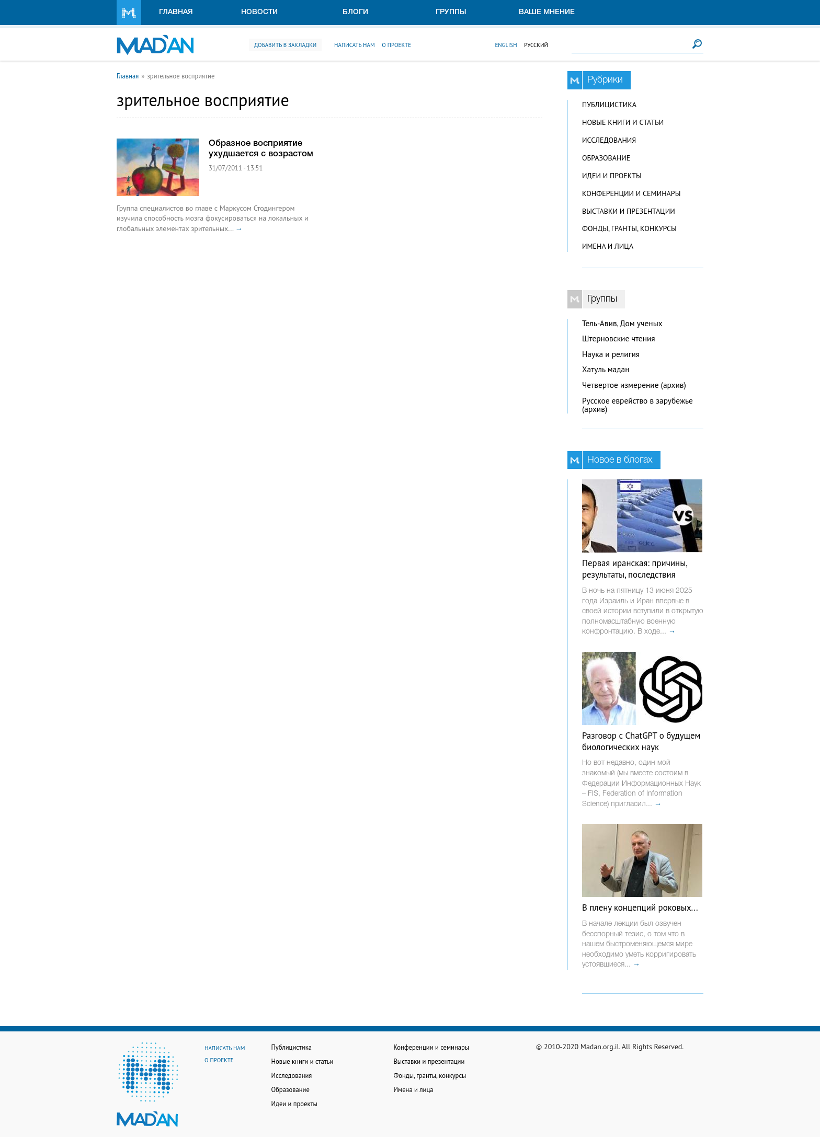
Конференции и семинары (631, 193)
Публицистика (609, 104)
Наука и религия (611, 354)
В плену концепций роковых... (640, 907)
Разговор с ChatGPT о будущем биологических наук (641, 741)
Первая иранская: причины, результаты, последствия (634, 568)
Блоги (355, 12)
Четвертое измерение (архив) (634, 385)
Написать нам (354, 45)
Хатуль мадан (606, 369)
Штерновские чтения (618, 338)
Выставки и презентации (628, 211)
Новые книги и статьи (623, 122)
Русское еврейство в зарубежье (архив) (637, 405)
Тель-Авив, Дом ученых (622, 323)
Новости (259, 12)
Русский (536, 45)
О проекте (396, 45)
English (506, 45)
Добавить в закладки (285, 45)
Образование (606, 158)
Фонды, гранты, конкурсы (629, 228)
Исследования (609, 140)
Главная (176, 12)
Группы (451, 12)
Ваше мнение (547, 12)
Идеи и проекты (612, 175)
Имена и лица (607, 246)
